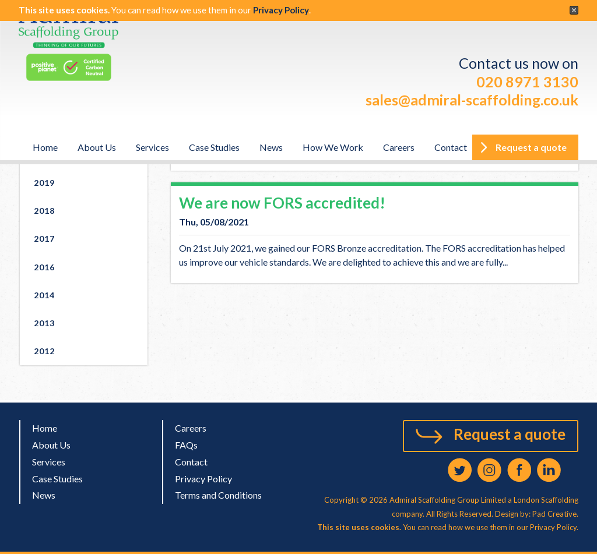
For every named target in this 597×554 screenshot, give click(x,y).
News (271, 147)
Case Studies (214, 147)
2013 (44, 323)
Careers (399, 147)
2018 (44, 211)
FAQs (186, 444)
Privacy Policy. (554, 527)
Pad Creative (554, 513)
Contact (450, 147)
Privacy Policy (281, 10)
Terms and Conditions (218, 494)
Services (152, 147)
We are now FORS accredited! (282, 202)
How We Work (333, 147)
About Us (97, 147)
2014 (44, 295)
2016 (44, 267)
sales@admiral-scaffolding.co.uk (472, 99)
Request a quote (510, 434)
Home (45, 147)
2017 (44, 239)
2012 (44, 351)
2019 (44, 183)
